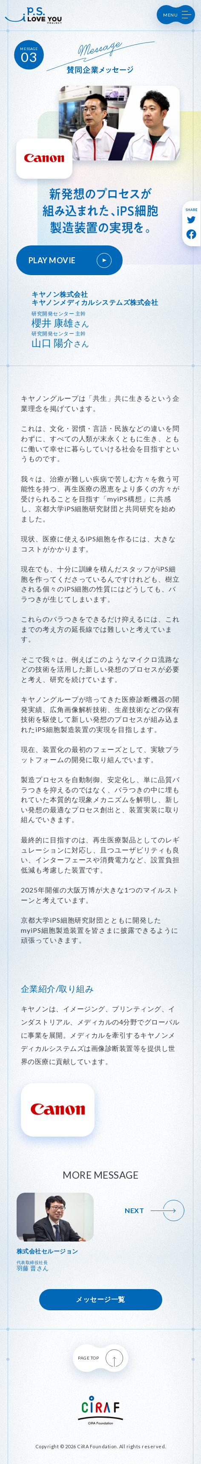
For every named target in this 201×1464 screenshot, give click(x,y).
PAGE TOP (100, 1358)
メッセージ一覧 (100, 1299)
